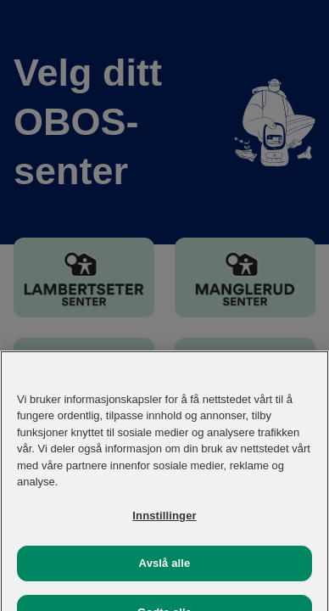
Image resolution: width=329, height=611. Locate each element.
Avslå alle (165, 569)
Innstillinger (164, 522)
